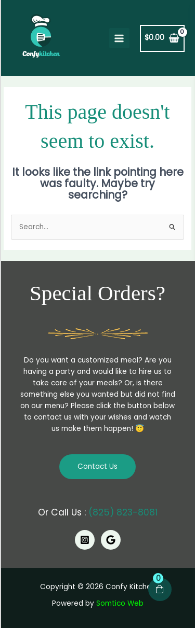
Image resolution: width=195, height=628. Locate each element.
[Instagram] (85, 540)
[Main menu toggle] (119, 38)
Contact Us (97, 466)
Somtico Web (120, 603)
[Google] (111, 540)
